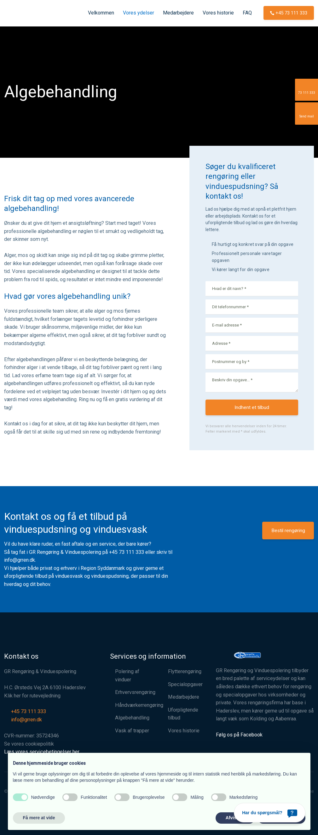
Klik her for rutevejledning (32, 696)
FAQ (247, 13)
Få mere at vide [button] (39, 817)
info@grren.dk (19, 560)
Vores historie (218, 13)
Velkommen (101, 13)
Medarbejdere (178, 13)
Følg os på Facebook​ (239, 735)
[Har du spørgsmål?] (269, 812)
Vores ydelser (138, 13)
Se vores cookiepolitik (29, 744)
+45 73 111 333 (126, 552)
